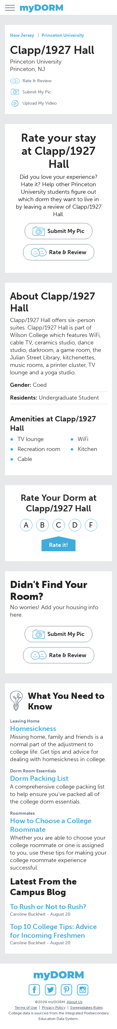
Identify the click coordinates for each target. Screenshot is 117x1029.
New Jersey (22, 35)
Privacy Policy (54, 1007)
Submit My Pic (36, 92)
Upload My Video (39, 103)
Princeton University (62, 35)
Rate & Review (36, 80)
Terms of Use (26, 1007)
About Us (74, 1002)
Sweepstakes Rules (86, 1007)
